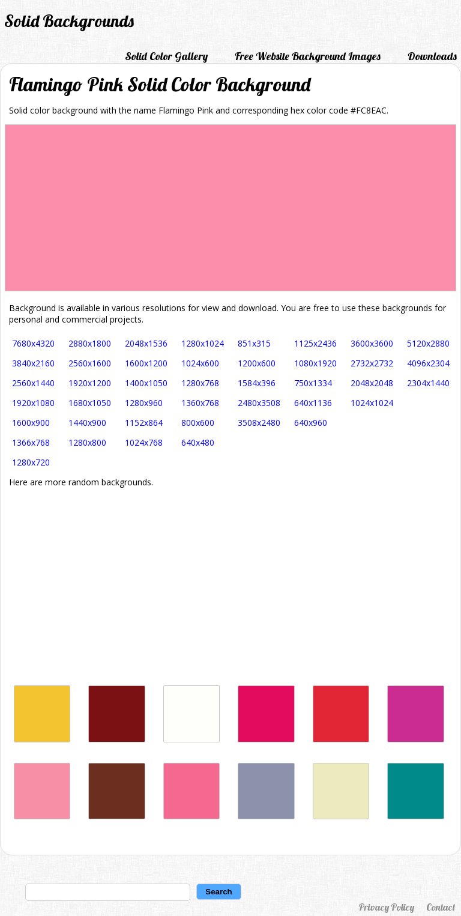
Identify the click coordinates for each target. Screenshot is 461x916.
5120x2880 (428, 343)
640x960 (310, 422)
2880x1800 (89, 343)
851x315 (254, 343)
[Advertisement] (230, 586)
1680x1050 (89, 402)
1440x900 (87, 422)
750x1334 (313, 383)
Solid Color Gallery (166, 56)
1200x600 (257, 363)
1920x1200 (89, 383)
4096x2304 (428, 363)
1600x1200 (146, 363)
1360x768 (200, 402)
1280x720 (31, 462)
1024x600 (200, 363)
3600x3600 (372, 343)
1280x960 (144, 402)
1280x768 (200, 383)
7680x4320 (33, 343)
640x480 (197, 442)
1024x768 (144, 442)
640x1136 (313, 402)
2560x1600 (89, 363)
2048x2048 (372, 383)
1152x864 (144, 422)
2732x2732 (372, 363)
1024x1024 (372, 402)
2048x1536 (146, 343)
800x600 (197, 422)
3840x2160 (33, 363)
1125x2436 (315, 343)
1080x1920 (315, 363)
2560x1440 (33, 383)
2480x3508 (259, 402)
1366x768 (31, 442)
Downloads (432, 56)
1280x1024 (202, 343)
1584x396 (257, 383)
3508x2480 (259, 422)
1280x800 (87, 442)
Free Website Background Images (308, 56)
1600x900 (31, 422)
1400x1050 (146, 383)
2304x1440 (428, 383)
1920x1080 (33, 402)
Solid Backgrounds (69, 20)
